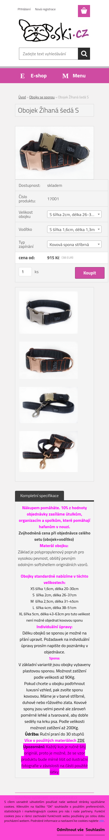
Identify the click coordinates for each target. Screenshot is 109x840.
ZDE (81, 740)
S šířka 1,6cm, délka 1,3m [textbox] (72, 229)
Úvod (22, 97)
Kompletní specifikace (39, 495)
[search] (84, 54)
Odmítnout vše (70, 829)
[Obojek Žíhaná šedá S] (54, 128)
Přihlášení (24, 9)
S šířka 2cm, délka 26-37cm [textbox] (74, 214)
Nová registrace (45, 9)
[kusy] (25, 271)
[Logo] (54, 31)
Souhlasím (95, 829)
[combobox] (74, 214)
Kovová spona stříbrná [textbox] (69, 244)
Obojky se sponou (41, 97)
